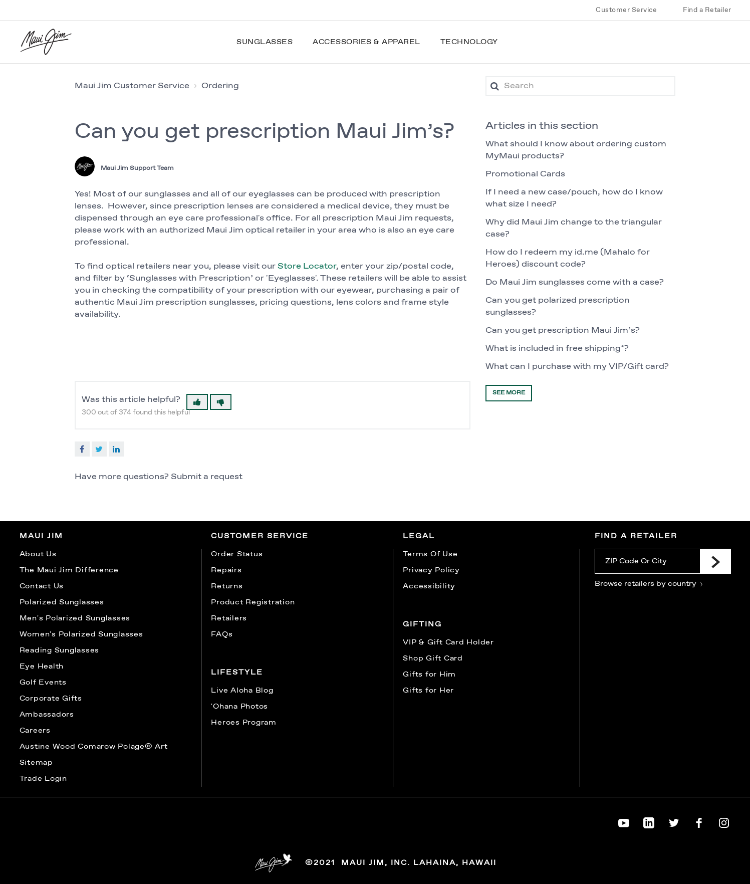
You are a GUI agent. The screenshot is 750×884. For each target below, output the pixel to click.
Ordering (220, 86)
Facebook (82, 449)
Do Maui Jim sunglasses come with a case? (574, 282)
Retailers (229, 618)
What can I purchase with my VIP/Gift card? (577, 366)
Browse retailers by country (649, 583)
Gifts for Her (428, 690)
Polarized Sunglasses (62, 602)
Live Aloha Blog (242, 690)
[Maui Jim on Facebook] (698, 820)
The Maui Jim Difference (69, 570)
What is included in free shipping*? (557, 348)
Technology (469, 42)
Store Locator (307, 266)
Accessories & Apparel (366, 42)
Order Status (237, 554)
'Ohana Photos (239, 706)
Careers (35, 730)
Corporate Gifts (51, 698)
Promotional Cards (525, 174)
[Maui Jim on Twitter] (673, 820)
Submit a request (206, 477)
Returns (226, 586)
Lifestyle (237, 672)
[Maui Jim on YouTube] (623, 820)
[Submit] (715, 561)
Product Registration (253, 602)
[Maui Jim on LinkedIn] (648, 820)
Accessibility (429, 586)
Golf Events (43, 682)
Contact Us (42, 586)
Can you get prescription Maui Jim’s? (562, 330)
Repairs (226, 570)
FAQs (221, 634)
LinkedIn (116, 449)
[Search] (580, 86)
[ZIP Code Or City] (647, 561)
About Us (38, 554)
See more (509, 392)
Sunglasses (264, 42)
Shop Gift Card (433, 658)
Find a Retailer (707, 10)
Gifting (422, 624)
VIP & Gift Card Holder (448, 642)
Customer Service (626, 10)
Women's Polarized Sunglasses (81, 634)
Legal (419, 536)
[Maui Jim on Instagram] (723, 820)
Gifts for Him (429, 674)
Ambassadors (47, 714)
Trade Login (43, 778)
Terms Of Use (430, 554)
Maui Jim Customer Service (132, 86)
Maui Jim (41, 536)
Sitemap (36, 762)
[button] (197, 402)
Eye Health (42, 666)
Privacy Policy (431, 570)
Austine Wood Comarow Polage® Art (94, 746)
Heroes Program (244, 722)
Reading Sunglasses (60, 650)
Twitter (99, 449)
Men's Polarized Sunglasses (75, 618)
